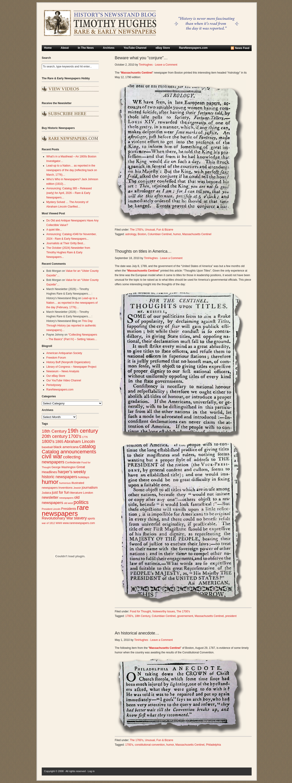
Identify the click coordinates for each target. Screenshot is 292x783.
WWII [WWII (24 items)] (59, 523)
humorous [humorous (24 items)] (65, 483)
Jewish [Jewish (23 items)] (77, 487)
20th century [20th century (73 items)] (55, 436)
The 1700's (136, 229)
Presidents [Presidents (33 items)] (68, 509)
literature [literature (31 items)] (76, 492)
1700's (129, 616)
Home (48, 47)
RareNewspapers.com (193, 47)
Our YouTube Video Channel (63, 380)
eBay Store (163, 47)
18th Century (142, 616)
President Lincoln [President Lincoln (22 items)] (51, 509)
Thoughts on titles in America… (143, 251)
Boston (142, 234)
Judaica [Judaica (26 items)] (46, 492)
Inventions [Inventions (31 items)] (65, 487)
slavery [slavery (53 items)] (80, 518)
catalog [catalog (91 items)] (87, 446)
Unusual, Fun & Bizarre (159, 229)
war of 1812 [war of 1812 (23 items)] (48, 523)
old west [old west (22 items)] (68, 503)
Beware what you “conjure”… (141, 58)
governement (185, 616)
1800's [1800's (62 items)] (48, 441)
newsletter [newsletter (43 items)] (50, 497)
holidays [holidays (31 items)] (83, 477)
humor (177, 234)
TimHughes (146, 64)
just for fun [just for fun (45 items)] (61, 492)
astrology (130, 234)
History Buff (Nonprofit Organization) (68, 362)
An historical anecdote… (137, 633)
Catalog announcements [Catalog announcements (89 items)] (69, 451)
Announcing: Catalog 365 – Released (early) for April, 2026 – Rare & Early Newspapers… (69, 193)
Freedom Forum (56, 357)
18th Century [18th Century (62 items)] (54, 431)
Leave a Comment (166, 64)
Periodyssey (53, 385)
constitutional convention (150, 744)
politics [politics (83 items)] (81, 502)
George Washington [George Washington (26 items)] (63, 467)
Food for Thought (140, 611)
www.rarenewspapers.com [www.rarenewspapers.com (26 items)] (79, 523)
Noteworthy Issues (163, 611)
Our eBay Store (55, 375)
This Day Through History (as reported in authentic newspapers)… (71, 325)
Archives (109, 47)
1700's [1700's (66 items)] (74, 436)
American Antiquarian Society (64, 353)
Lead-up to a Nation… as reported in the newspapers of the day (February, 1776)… (72, 303)
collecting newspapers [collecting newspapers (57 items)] (61, 459)
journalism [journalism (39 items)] (90, 487)
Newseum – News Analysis (62, 371)
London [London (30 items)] (88, 492)
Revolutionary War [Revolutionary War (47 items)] (57, 518)
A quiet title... (54, 229)
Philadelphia (213, 744)
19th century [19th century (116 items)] (83, 431)
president (230, 616)
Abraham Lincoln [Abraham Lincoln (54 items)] (79, 441)
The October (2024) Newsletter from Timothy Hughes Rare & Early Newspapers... (68, 252)
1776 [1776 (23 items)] (85, 437)
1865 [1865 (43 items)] (59, 441)
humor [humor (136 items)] (50, 482)
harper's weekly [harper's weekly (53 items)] (72, 472)
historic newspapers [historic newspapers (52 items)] (59, 477)
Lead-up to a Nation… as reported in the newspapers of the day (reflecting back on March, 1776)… (71, 170)
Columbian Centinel (160, 234)
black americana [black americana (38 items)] (66, 447)
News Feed (242, 48)
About (65, 47)
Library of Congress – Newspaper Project (71, 366)
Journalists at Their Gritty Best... (65, 243)
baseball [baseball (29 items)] (47, 447)
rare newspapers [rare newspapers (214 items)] (65, 510)
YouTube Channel (135, 47)
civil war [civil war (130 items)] (52, 456)
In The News (86, 47)
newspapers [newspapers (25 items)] (66, 497)
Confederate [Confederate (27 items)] (73, 462)
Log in (91, 771)
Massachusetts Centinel (196, 234)
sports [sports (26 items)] (91, 518)
